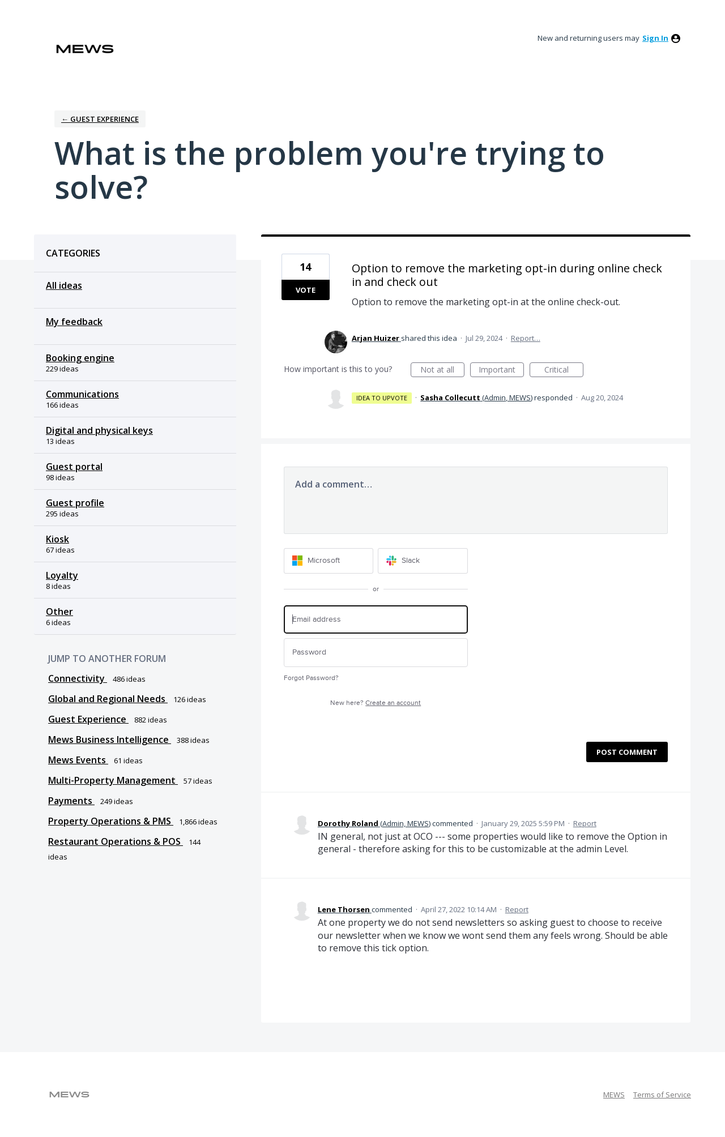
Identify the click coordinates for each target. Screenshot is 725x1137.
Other (59, 611)
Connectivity (77, 678)
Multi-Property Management (113, 780)
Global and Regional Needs (108, 699)
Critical (563, 370)
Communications (82, 394)
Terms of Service (662, 1094)
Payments (71, 800)
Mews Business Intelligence (109, 739)
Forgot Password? (311, 678)
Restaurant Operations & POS (115, 841)
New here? (375, 703)
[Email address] (376, 619)
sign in (655, 38)
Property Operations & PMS (110, 821)
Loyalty (62, 575)
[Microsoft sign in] (329, 561)
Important (501, 370)
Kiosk (57, 539)
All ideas (64, 285)
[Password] (376, 652)
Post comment (627, 752)
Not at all (442, 370)
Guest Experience (88, 719)
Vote (305, 290)
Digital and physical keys (99, 430)
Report (584, 823)
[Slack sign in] (423, 561)
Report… (525, 338)
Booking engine (80, 358)
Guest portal (74, 466)
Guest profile (75, 503)
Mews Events (78, 760)
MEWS (614, 1094)
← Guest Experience (100, 119)
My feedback (74, 321)
